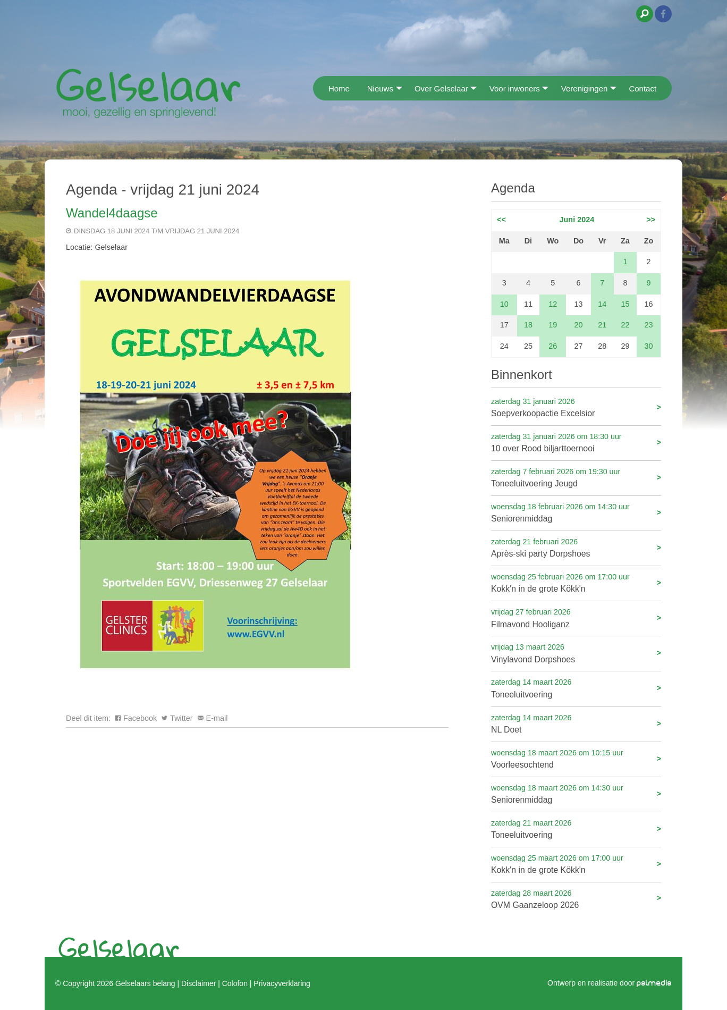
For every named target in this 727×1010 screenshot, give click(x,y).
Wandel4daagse (112, 213)
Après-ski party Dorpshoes (576, 547)
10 (504, 304)
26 (552, 346)
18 (528, 325)
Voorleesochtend (576, 758)
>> (650, 219)
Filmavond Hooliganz (576, 617)
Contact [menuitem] (642, 88)
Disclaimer (198, 983)
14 (602, 304)
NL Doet (576, 723)
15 (625, 304)
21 (602, 325)
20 (578, 325)
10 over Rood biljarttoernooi (576, 442)
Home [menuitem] (339, 88)
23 (649, 325)
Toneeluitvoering (576, 687)
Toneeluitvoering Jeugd (576, 477)
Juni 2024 (577, 219)
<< (501, 219)
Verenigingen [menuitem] (584, 88)
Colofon (235, 983)
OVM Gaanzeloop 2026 (576, 899)
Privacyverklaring (281, 983)
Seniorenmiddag (576, 512)
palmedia (654, 983)
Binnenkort (521, 374)
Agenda (513, 188)
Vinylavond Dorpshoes (576, 652)
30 (649, 346)
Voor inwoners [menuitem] (514, 88)
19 (552, 325)
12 (552, 304)
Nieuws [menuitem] (380, 88)
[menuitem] (316, 88)
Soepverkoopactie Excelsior (576, 407)
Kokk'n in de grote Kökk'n (576, 582)
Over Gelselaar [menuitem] (441, 88)
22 (625, 325)
